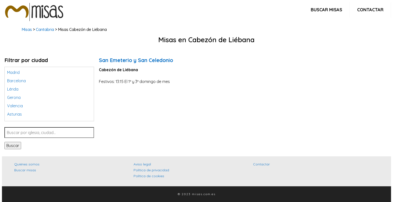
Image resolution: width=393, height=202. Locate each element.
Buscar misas (326, 10)
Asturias (14, 114)
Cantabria (45, 29)
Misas (27, 29)
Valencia (15, 105)
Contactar (370, 10)
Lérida (12, 89)
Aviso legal (142, 164)
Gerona (14, 97)
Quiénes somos (27, 164)
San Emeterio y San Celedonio (136, 60)
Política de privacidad (151, 170)
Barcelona (16, 80)
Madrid (13, 72)
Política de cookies (149, 176)
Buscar (12, 145)
